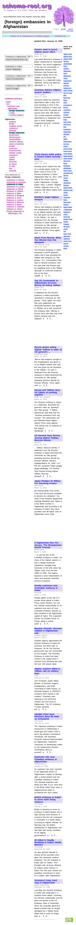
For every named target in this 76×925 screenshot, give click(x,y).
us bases (13, 164)
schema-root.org (13, 98)
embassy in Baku (14, 193)
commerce (13, 128)
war (10, 168)
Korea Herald (67, 149)
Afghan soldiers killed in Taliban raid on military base (47, 671)
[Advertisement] (48, 138)
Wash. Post (67, 234)
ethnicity (12, 130)
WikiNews (66, 239)
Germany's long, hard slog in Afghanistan (45, 881)
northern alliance (16, 142)
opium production (16, 144)
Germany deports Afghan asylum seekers (47, 91)
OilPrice (65, 176)
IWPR (65, 139)
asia (8, 104)
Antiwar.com (67, 88)
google (63, 29)
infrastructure (14, 137)
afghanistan (12, 108)
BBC (64, 95)
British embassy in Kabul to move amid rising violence (47, 799)
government (14, 135)
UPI (64, 231)
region (8, 102)
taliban (12, 160)
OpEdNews (67, 183)
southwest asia (13, 106)
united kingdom (17, 115)
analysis (12, 122)
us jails (12, 166)
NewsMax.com (68, 173)
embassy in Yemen (14, 209)
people (12, 146)
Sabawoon (66, 212)
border (12, 124)
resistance (13, 155)
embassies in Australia (16, 182)
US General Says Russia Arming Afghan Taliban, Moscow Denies (47, 437)
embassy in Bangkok (15, 196)
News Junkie (67, 171)
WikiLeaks (66, 236)
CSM (65, 103)
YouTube (69, 31)
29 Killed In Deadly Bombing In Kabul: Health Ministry (47, 842)
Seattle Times (67, 219)
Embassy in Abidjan (15, 191)
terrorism (13, 162)
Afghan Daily (67, 54)
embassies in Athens (15, 180)
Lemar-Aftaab (67, 154)
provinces (13, 148)
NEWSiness (67, 168)
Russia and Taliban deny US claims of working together (47, 392)
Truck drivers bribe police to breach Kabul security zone (47, 156)
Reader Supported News (66, 197)
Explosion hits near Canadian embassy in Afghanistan (45, 759)
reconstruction (15, 150)
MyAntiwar (66, 166)
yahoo (70, 29)
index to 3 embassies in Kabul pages (30, 36)
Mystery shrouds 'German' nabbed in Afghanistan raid (48, 630)
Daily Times (67, 122)
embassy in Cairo (14, 198)
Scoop (65, 214)
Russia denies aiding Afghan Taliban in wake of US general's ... (48, 349)
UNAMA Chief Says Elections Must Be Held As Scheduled (46, 716)
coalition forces (15, 126)
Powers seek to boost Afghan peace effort (45, 50)
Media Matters (68, 156)
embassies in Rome (15, 189)
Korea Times (67, 151)
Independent (67, 141)
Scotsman (66, 217)
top (68, 920)
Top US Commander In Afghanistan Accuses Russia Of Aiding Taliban (47, 282)
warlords (12, 171)
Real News (67, 202)
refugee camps (15, 153)
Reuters (65, 205)
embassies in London (16, 187)
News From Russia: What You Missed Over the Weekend (47, 240)
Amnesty (66, 86)
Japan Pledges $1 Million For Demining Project (47, 482)
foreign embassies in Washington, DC (15, 212)
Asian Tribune (67, 90)
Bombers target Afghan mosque (46, 198)
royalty (12, 157)
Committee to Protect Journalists (67, 107)
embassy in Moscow (15, 202)
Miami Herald (67, 159)
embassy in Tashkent (15, 207)
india (12, 113)
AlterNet (66, 83)
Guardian (66, 134)
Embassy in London (15, 200)
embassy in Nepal (14, 205)
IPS (64, 137)
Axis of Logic (67, 93)
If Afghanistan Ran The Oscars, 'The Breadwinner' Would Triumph (48, 545)
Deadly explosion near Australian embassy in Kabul (46, 587)
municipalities (15, 139)
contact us (60, 36)
